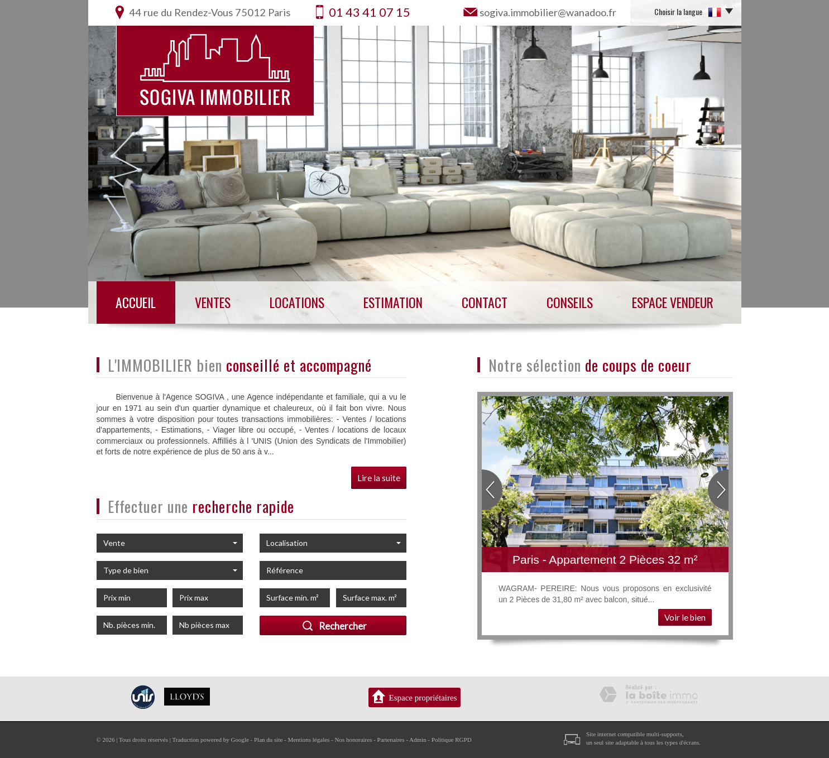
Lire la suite (378, 478)
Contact (484, 302)
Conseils (570, 302)
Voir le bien (685, 617)
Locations (297, 302)
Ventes (213, 302)
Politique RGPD (452, 739)
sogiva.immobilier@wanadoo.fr (548, 12)
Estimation (393, 302)
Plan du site (268, 739)
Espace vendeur (672, 302)
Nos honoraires (353, 739)
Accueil (136, 302)
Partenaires (391, 739)
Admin (418, 739)
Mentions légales (309, 739)
